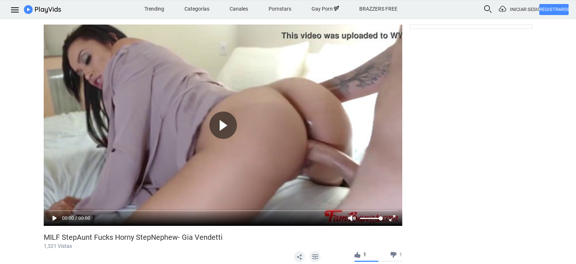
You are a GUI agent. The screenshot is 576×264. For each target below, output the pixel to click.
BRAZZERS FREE (378, 9)
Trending (154, 9)
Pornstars (280, 9)
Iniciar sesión (524, 9)
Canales (239, 9)
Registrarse (554, 9)
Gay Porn (325, 9)
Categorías (196, 9)
